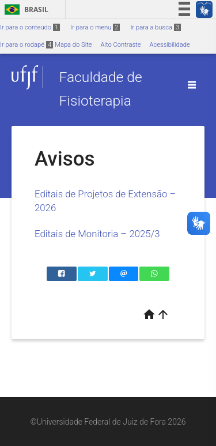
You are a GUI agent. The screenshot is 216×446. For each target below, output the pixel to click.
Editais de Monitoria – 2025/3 (97, 233)
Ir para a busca (155, 27)
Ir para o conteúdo (30, 27)
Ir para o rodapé (26, 44)
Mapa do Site (73, 44)
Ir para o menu (95, 27)
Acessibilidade (169, 44)
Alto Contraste (121, 44)
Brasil (24, 9)
